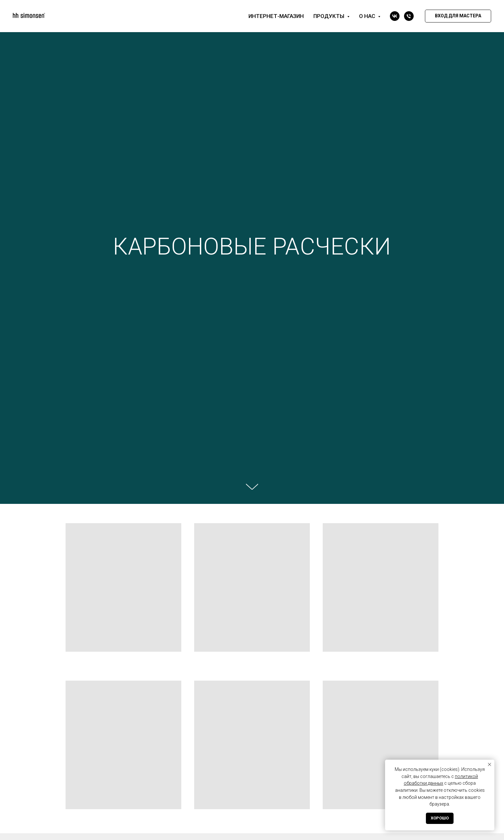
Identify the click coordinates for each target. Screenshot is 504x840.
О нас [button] (367, 16)
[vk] (395, 16)
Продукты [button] (329, 16)
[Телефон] (409, 16)
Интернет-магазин (276, 16)
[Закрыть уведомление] (489, 764)
